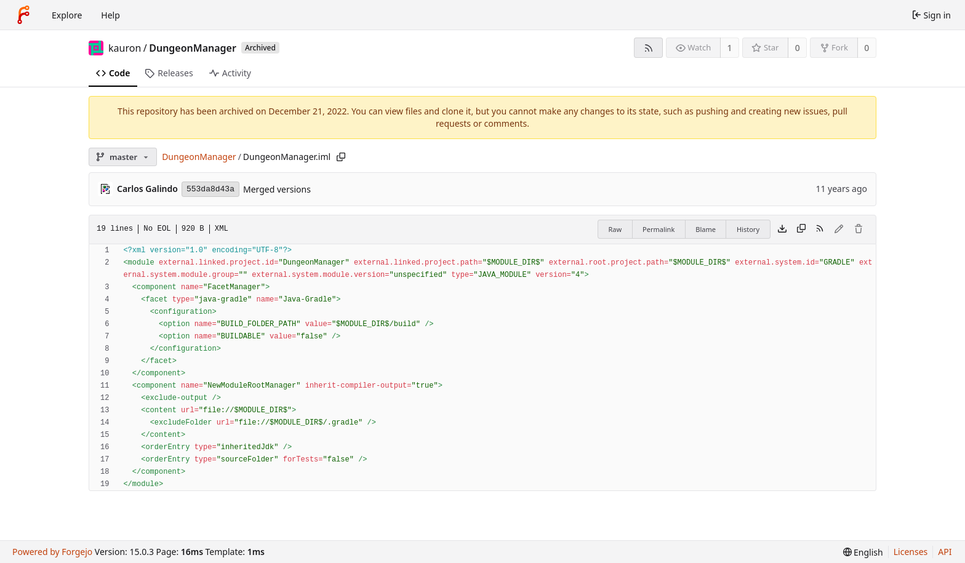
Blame (705, 229)
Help (110, 15)
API (944, 551)
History (748, 229)
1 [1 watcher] (729, 48)
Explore (67, 15)
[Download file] (782, 229)
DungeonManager (192, 48)
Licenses (911, 551)
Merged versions (277, 189)
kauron (124, 48)
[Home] (23, 15)
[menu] (863, 552)
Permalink (659, 229)
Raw (615, 229)
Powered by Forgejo (52, 551)
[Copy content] (801, 229)
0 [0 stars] (797, 48)
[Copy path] (341, 157)
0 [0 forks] (866, 48)
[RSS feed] (648, 48)
